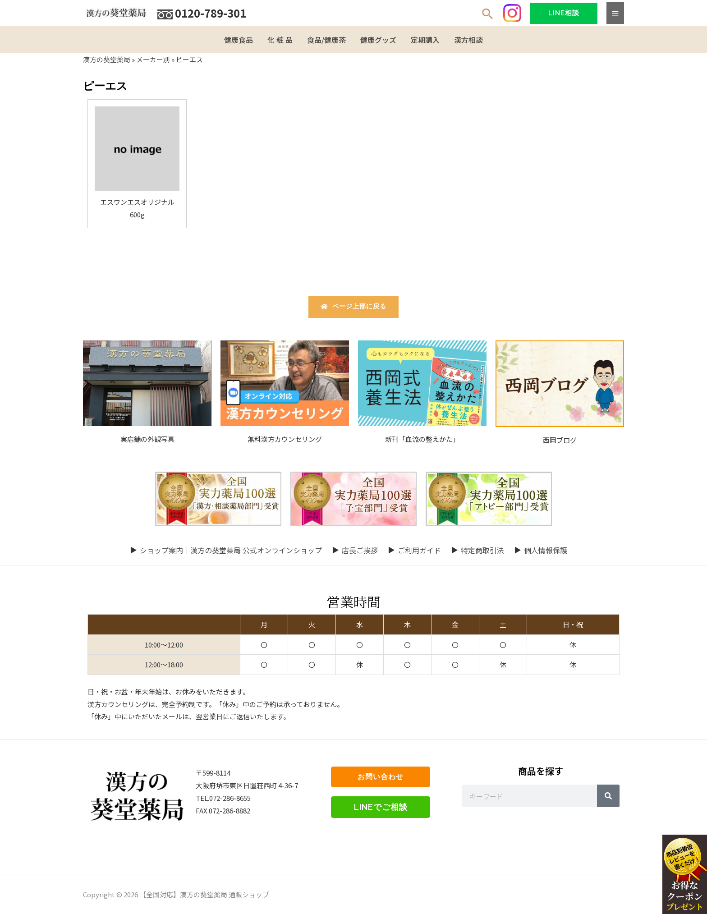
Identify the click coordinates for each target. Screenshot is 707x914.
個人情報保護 (545, 549)
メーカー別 (153, 59)
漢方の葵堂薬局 (106, 59)
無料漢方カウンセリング (285, 438)
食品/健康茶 (326, 39)
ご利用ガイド (419, 549)
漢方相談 (468, 39)
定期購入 (425, 39)
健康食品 (238, 39)
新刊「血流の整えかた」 (422, 438)
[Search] (608, 796)
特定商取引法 (482, 549)
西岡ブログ (560, 439)
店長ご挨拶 (360, 549)
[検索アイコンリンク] (488, 14)
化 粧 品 (280, 39)
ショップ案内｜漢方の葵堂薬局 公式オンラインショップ (231, 549)
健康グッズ (378, 39)
